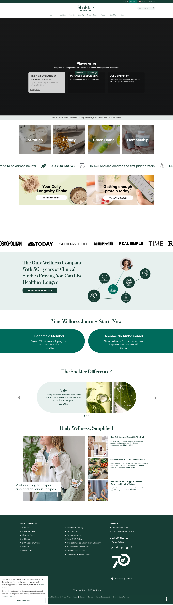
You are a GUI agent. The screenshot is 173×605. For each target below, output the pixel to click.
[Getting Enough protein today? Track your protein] (120, 190)
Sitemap (82, 597)
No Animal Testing (76, 527)
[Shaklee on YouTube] (127, 548)
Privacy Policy (66, 597)
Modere (104, 15)
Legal (75, 597)
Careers (26, 547)
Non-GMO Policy (75, 539)
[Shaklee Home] (86, 8)
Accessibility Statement (78, 547)
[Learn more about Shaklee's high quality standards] (86, 397)
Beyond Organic (75, 535)
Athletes (26, 539)
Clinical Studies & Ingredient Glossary (85, 543)
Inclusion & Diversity (76, 551)
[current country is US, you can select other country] (141, 1)
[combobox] (145, 8)
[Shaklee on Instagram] (112, 548)
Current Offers (29, 531)
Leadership (27, 551)
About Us (26, 527)
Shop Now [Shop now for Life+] (35, 90)
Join (122, 15)
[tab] (86, 82)
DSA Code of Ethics (31, 543)
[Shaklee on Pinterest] (131, 548)
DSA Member (79, 591)
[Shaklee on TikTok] (122, 547)
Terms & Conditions (53, 597)
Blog (118, 542)
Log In (125, 1)
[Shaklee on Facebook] (117, 548)
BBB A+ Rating (95, 591)
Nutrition (62, 15)
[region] (86, 397)
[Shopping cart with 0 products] (133, 1)
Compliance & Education (79, 555)
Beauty (81, 15)
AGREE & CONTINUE (23, 600)
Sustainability (73, 531)
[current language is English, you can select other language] (151, 1)
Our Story (113, 15)
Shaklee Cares (29, 535)
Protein (72, 15)
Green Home (92, 15)
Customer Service (120, 527)
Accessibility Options (124, 579)
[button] (19, 397)
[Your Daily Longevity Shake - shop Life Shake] (52, 190)
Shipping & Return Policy (123, 531)
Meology (52, 15)
